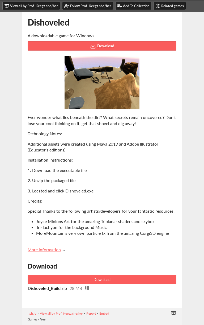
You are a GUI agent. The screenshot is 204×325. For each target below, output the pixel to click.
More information (46, 249)
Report (91, 313)
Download (102, 46)
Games (32, 319)
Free (42, 319)
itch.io (32, 313)
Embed (104, 313)
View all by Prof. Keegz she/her (61, 313)
